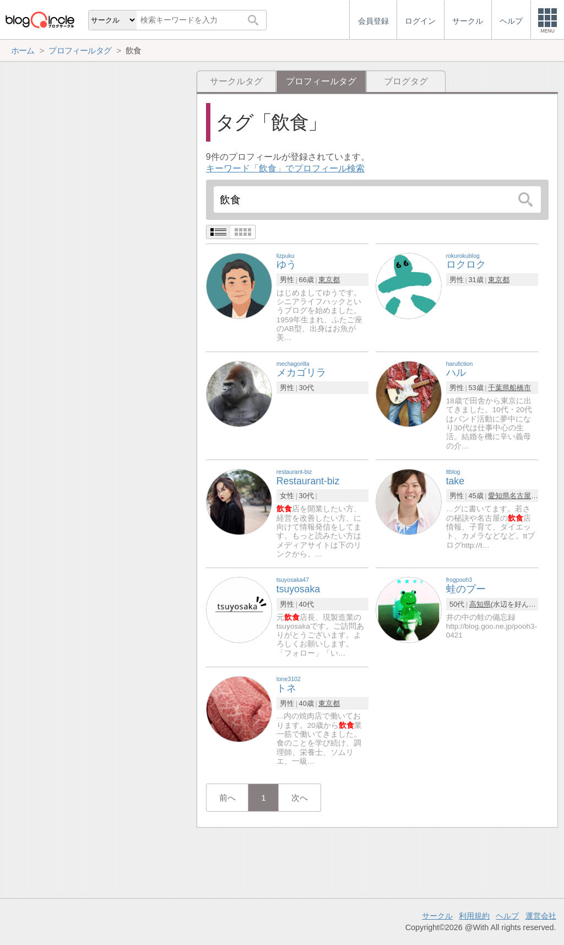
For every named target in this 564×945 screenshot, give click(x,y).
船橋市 (520, 388)
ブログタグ (406, 81)
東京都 (329, 280)
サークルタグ (236, 81)
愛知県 (498, 496)
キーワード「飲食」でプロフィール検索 (285, 168)
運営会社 (540, 915)
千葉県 (498, 388)
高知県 (480, 604)
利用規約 (474, 915)
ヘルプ (507, 915)
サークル (437, 915)
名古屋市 (523, 496)
